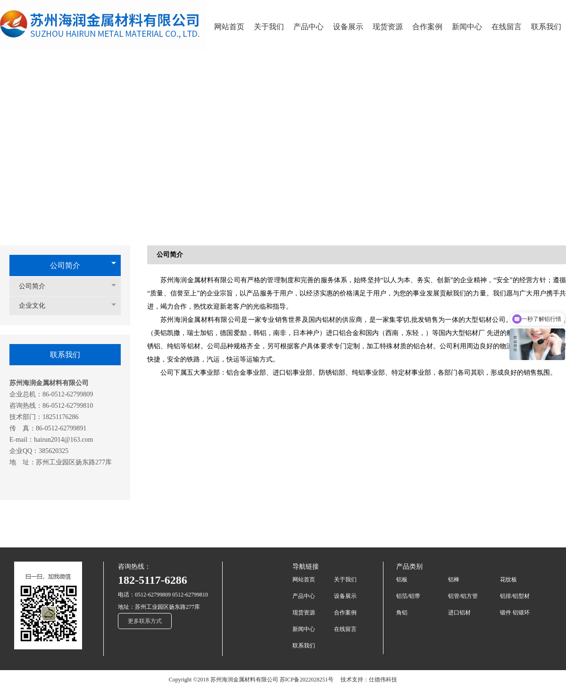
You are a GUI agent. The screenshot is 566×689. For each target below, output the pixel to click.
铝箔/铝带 (408, 596)
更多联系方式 (145, 621)
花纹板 (508, 579)
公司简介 (65, 265)
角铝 (402, 612)
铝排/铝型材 (515, 596)
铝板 (402, 579)
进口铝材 (459, 612)
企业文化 (37, 305)
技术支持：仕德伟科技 (369, 679)
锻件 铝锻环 (515, 612)
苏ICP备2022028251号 (307, 679)
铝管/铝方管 (463, 596)
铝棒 (453, 579)
